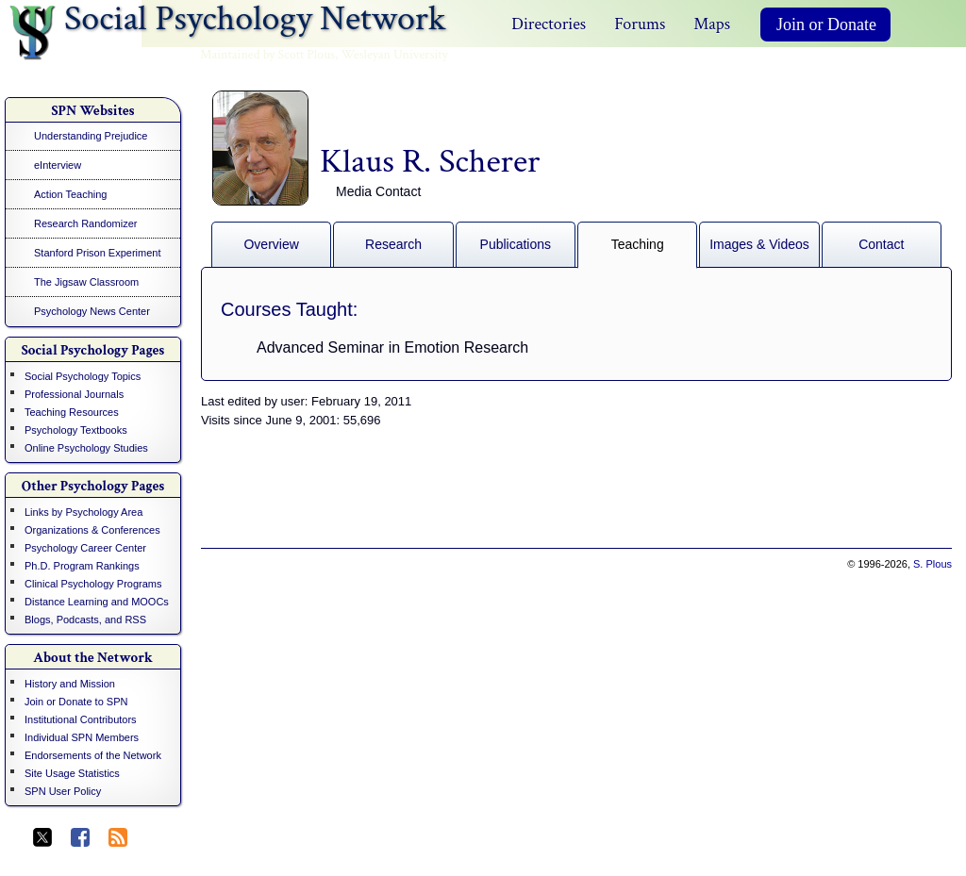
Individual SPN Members (82, 737)
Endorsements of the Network (93, 755)
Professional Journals (74, 394)
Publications (516, 244)
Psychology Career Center (85, 548)
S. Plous (932, 564)
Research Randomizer (85, 223)
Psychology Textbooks (76, 430)
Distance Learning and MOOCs (97, 601)
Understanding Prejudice (90, 135)
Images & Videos (759, 244)
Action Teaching (70, 194)
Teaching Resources (72, 412)
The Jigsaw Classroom (86, 282)
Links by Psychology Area (83, 512)
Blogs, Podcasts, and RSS (85, 619)
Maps (711, 24)
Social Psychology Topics (83, 376)
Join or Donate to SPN (76, 701)
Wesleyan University (394, 54)
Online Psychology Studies (86, 448)
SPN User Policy (63, 791)
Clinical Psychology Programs (93, 583)
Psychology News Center (92, 311)
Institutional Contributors (81, 719)
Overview (270, 244)
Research (393, 244)
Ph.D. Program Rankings (82, 565)
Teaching (637, 244)
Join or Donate (826, 24)
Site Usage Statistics (72, 773)
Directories (548, 24)
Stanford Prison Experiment (97, 252)
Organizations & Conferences (92, 530)
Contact (881, 244)
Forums (639, 24)
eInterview (57, 165)
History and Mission (70, 683)
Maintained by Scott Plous (267, 54)
